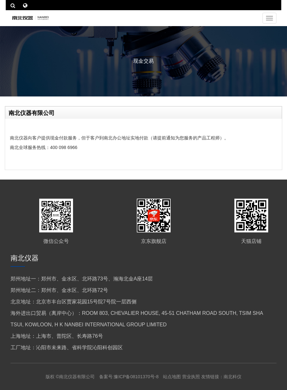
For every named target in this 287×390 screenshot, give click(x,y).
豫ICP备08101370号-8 (136, 376)
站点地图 (172, 376)
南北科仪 (232, 376)
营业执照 (191, 376)
